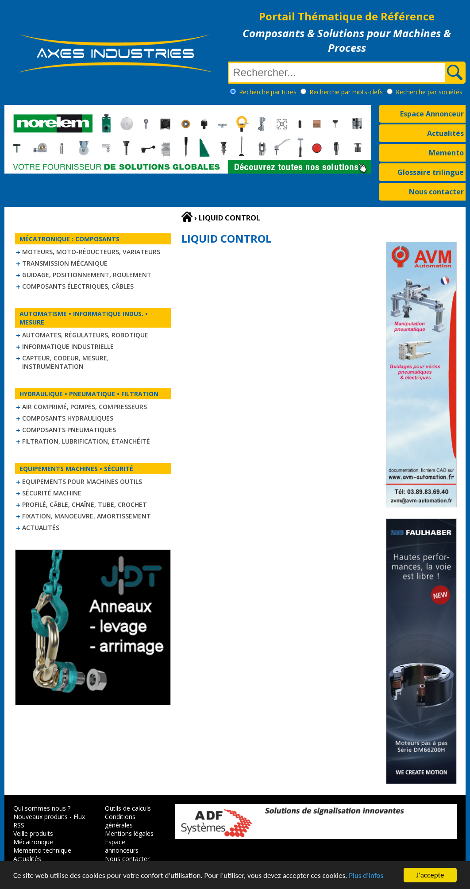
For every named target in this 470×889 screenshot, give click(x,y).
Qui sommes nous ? (41, 808)
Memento (446, 153)
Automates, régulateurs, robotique (85, 335)
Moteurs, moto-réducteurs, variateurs (91, 251)
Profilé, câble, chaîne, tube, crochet (84, 504)
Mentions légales (129, 833)
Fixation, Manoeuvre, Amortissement (86, 516)
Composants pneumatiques (69, 429)
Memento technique (42, 850)
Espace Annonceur (432, 114)
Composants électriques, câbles (78, 286)
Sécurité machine (51, 493)
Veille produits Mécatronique (33, 837)
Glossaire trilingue (430, 172)
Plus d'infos (366, 876)
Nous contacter (436, 192)
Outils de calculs (128, 808)
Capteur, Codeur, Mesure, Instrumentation (65, 362)
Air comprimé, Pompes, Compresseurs (84, 406)
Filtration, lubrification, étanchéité (86, 441)
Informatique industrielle (68, 346)
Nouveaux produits (40, 816)
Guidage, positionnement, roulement (86, 275)
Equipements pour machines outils (82, 481)
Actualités (445, 133)
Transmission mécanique (65, 263)
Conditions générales (120, 820)
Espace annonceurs (122, 846)
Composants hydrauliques (67, 418)
